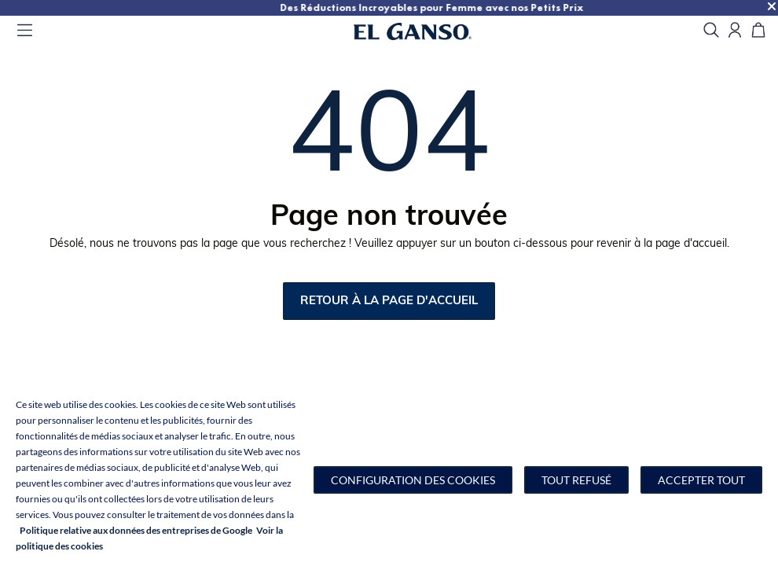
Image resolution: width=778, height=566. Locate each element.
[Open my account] (735, 31)
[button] (413, 480)
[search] (711, 31)
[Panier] (758, 31)
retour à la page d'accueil (389, 301)
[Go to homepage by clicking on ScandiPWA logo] (432, 31)
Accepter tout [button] (701, 480)
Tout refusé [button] (576, 480)
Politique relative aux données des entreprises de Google (136, 530)
